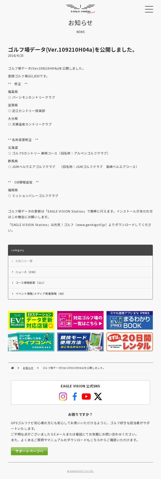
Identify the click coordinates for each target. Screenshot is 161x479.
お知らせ (28, 367)
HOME (12, 368)
